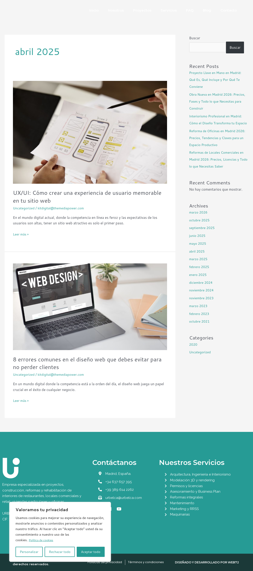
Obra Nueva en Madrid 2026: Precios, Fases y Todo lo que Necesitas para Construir (212, 101)
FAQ (190, 10)
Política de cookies (43, 540)
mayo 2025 (198, 250)
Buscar (194, 38)
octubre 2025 (200, 227)
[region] (60, 532)
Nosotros (116, 10)
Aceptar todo (91, 552)
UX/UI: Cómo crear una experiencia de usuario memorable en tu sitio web (77, 196)
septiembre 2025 (203, 234)
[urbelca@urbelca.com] (100, 497)
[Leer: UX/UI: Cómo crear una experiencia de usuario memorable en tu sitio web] (90, 131)
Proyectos (142, 10)
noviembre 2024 (202, 297)
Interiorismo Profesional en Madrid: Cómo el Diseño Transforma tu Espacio (217, 123)
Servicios (169, 10)
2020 (193, 351)
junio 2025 (198, 242)
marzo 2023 (199, 312)
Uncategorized (24, 208)
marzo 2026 (199, 219)
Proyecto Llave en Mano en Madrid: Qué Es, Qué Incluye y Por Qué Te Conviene (217, 79)
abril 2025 (197, 258)
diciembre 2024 (201, 289)
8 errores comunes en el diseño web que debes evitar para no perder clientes (86, 363)
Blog (207, 10)
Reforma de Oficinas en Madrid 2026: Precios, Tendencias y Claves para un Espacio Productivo (217, 144)
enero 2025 (198, 281)
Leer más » (21, 234)
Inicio (94, 10)
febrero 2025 (200, 273)
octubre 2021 (200, 328)
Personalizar (29, 552)
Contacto (228, 10)
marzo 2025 (199, 265)
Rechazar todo (59, 552)
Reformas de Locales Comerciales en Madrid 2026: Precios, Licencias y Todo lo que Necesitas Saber (218, 166)
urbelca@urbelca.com (123, 498)
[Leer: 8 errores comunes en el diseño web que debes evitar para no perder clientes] (90, 306)
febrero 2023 (200, 320)
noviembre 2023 (202, 304)
